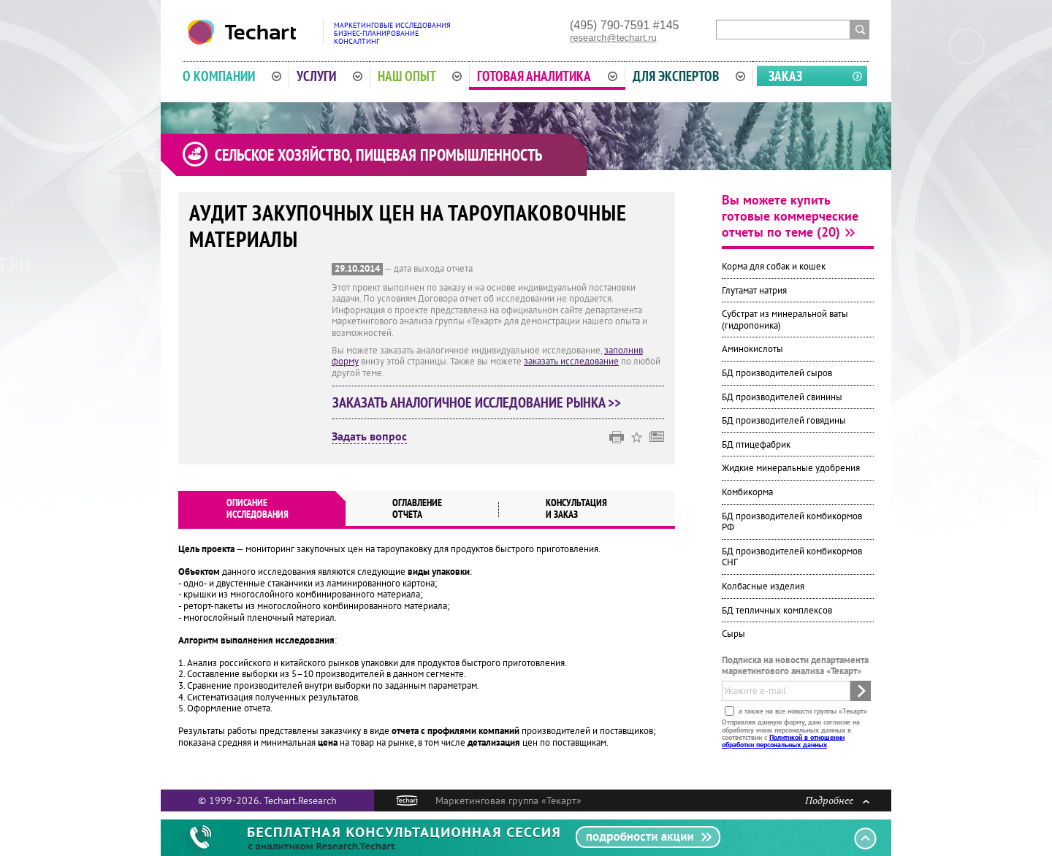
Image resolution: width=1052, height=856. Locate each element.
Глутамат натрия (754, 290)
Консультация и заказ (576, 508)
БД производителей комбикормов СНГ (792, 557)
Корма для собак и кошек (774, 266)
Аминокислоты (752, 349)
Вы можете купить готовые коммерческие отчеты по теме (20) (790, 215)
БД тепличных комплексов (777, 610)
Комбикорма (747, 492)
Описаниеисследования (257, 508)
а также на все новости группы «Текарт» (801, 711)
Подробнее (837, 800)
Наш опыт (420, 76)
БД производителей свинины (782, 397)
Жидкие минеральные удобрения (791, 468)
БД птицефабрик (756, 444)
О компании (232, 76)
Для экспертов (689, 76)
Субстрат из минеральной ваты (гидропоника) (785, 319)
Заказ (785, 76)
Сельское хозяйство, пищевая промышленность (378, 155)
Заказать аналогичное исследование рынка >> (476, 402)
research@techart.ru (613, 37)
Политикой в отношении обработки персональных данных (783, 740)
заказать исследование (571, 361)
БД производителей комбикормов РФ (792, 522)
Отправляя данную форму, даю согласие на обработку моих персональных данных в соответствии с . (791, 733)
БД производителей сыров (777, 373)
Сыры (733, 633)
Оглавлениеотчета (417, 508)
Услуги (329, 76)
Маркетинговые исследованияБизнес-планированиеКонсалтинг (392, 33)
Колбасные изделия (763, 586)
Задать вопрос (369, 436)
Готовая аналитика (547, 76)
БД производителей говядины (784, 420)
